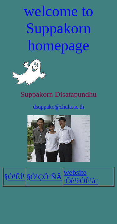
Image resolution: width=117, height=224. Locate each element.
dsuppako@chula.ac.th (58, 107)
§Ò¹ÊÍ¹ (14, 177)
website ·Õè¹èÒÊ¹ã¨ (81, 176)
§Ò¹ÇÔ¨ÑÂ (44, 177)
